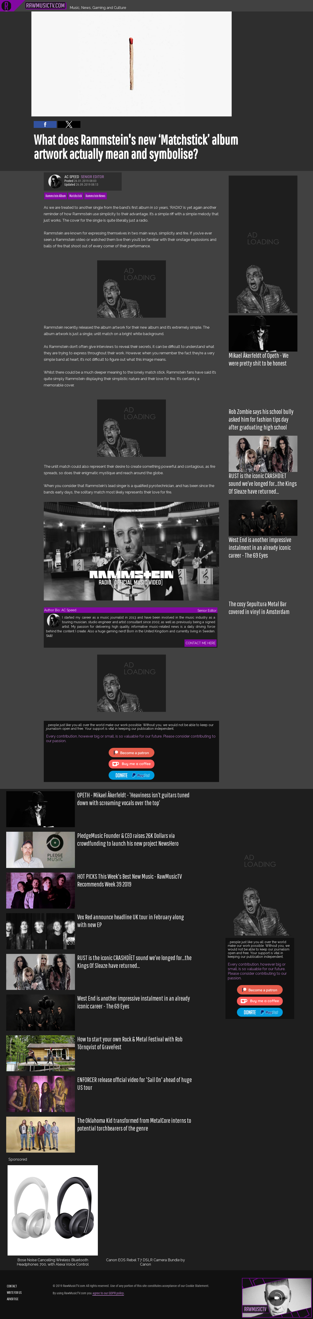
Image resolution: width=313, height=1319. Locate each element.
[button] (45, 124)
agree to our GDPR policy (108, 1293)
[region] (263, 244)
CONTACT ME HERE (200, 643)
